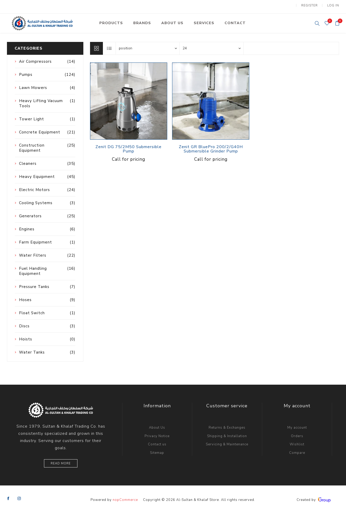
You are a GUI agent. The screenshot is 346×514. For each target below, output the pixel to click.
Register (309, 5)
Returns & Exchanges (227, 427)
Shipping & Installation (227, 435)
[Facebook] (8, 498)
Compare (297, 452)
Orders (297, 435)
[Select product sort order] (148, 47)
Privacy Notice (157, 435)
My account (297, 427)
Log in (333, 5)
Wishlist (297, 444)
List (109, 47)
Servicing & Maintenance (227, 444)
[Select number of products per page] (211, 47)
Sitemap (157, 452)
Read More (61, 463)
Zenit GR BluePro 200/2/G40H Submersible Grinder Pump (211, 148)
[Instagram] (19, 498)
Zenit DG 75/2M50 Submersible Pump (128, 148)
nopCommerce (125, 499)
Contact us (157, 444)
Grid (96, 47)
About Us (157, 427)
